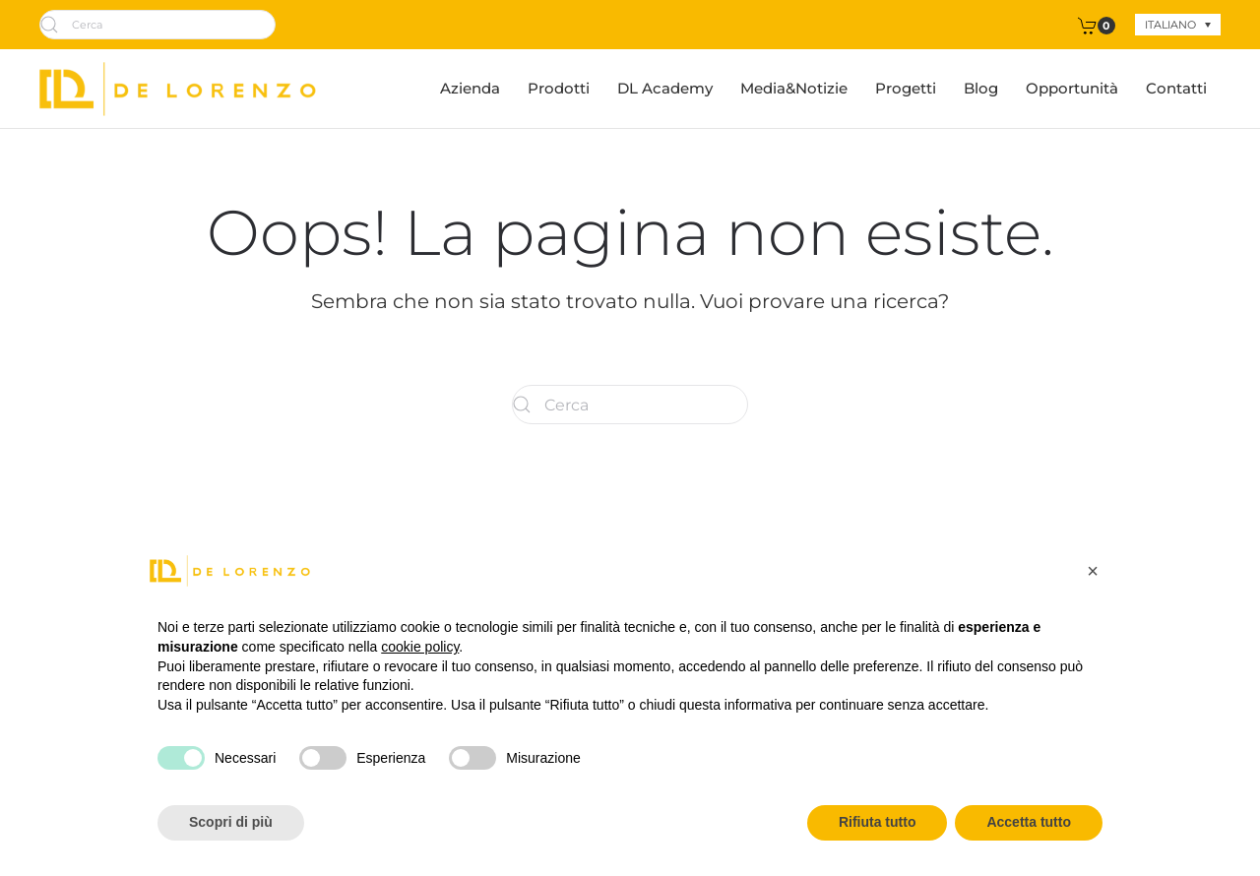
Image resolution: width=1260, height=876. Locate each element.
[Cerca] (157, 24)
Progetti (905, 88)
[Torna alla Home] (177, 88)
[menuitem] (1178, 24)
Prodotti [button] (559, 88)
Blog (981, 88)
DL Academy (665, 88)
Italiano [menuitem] (1170, 24)
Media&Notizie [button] (794, 88)
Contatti (1176, 88)
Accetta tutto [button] (1028, 822)
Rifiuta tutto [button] (877, 822)
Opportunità (1072, 88)
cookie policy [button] (420, 647)
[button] (1092, 571)
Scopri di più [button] (231, 822)
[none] (1178, 24)
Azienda (470, 88)
